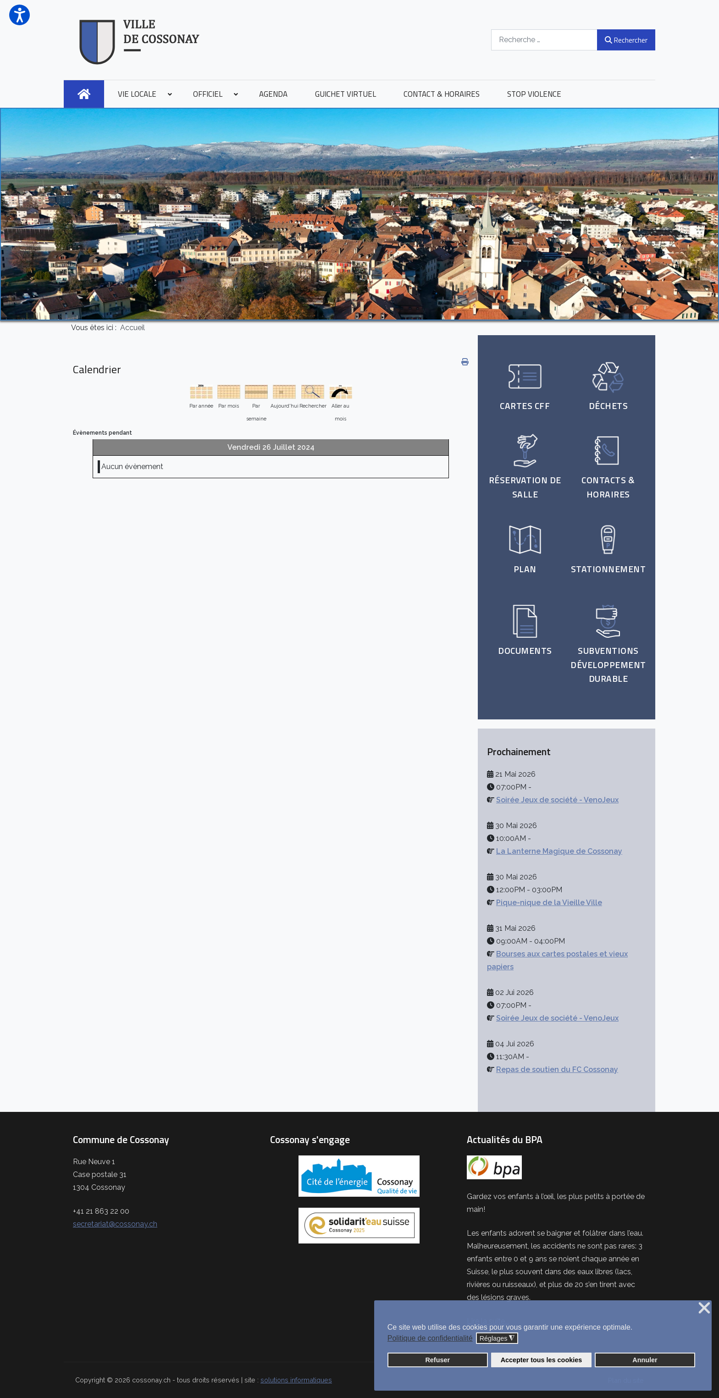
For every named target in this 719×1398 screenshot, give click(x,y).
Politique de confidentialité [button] (430, 1338)
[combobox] (544, 39)
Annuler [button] (644, 1360)
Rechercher (626, 39)
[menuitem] (84, 94)
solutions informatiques (296, 1380)
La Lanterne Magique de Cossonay (559, 851)
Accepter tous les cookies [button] (541, 1360)
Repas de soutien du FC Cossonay (557, 1069)
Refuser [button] (437, 1360)
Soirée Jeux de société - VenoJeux (557, 800)
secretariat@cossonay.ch (115, 1224)
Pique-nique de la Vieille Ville (549, 902)
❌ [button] (704, 1308)
